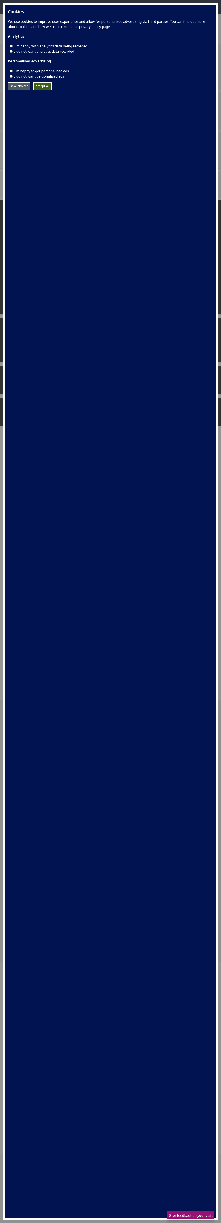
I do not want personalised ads (39, 76)
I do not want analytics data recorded (44, 51)
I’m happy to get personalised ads (41, 71)
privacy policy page (94, 26)
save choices (19, 86)
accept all (42, 86)
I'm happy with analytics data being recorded (50, 46)
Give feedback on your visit (191, 1215)
